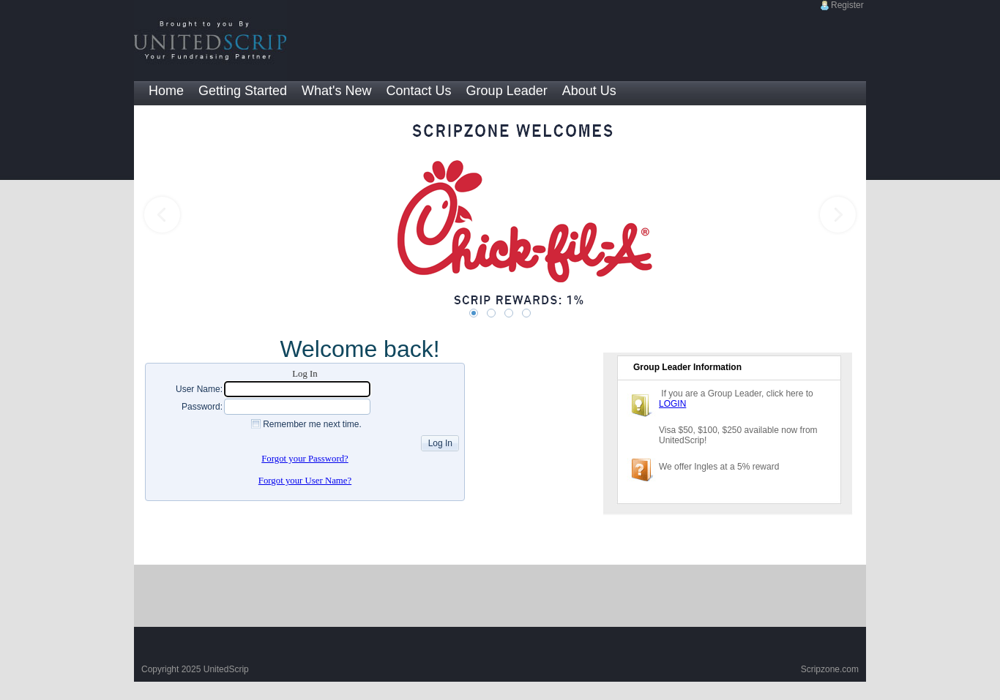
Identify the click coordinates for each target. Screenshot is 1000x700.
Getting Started (242, 90)
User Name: (199, 389)
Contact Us (419, 90)
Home (166, 90)
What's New (336, 90)
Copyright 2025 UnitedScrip (195, 669)
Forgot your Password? (304, 459)
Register (847, 5)
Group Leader (507, 90)
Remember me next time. (312, 424)
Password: (202, 407)
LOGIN (672, 404)
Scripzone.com (830, 669)
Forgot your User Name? (304, 480)
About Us (589, 90)
